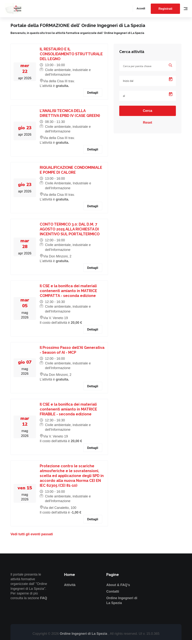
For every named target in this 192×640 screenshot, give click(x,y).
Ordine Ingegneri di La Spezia (84, 634)
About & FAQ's (118, 585)
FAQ (43, 598)
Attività (70, 585)
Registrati (165, 8)
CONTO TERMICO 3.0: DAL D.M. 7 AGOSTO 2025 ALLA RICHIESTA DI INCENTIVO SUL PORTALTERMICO (70, 229)
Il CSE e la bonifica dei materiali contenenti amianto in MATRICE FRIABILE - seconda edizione (68, 409)
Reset (147, 122)
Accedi (140, 8)
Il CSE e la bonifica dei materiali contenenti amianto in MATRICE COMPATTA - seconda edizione (68, 291)
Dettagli (92, 92)
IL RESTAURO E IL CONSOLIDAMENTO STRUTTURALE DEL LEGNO (71, 54)
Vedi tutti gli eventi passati (31, 534)
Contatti (112, 591)
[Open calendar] (170, 79)
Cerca (147, 111)
